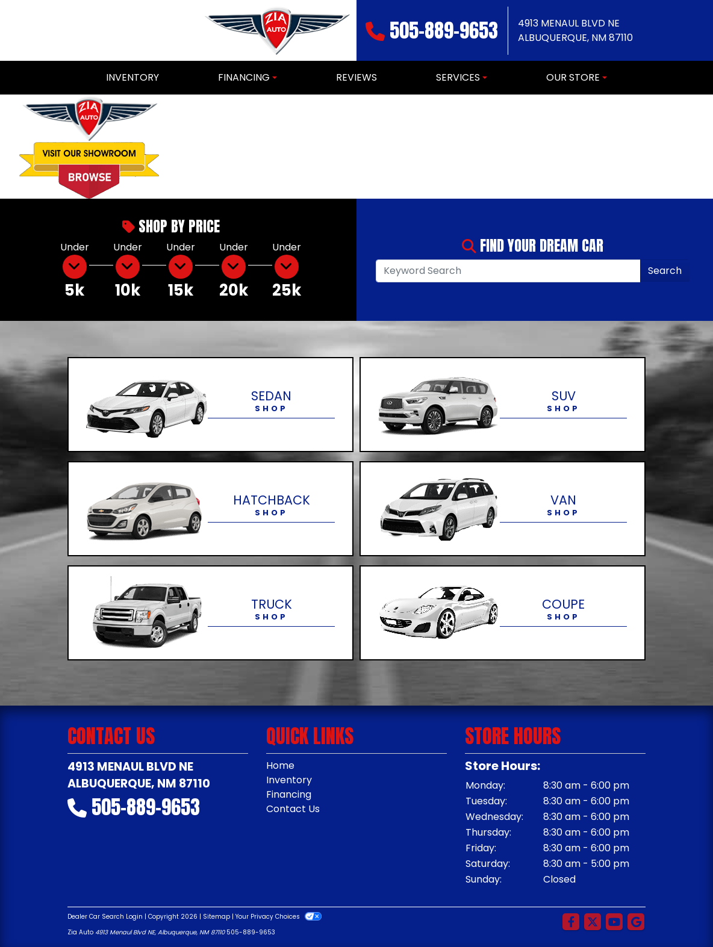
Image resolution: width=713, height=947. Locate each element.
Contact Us (293, 809)
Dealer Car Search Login (105, 916)
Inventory (289, 780)
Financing (288, 794)
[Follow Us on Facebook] (570, 922)
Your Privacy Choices (278, 916)
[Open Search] (508, 270)
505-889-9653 (444, 30)
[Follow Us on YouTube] (614, 922)
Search (665, 271)
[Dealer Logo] (276, 30)
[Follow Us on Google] (635, 922)
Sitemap (216, 916)
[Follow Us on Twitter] (592, 922)
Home (280, 765)
